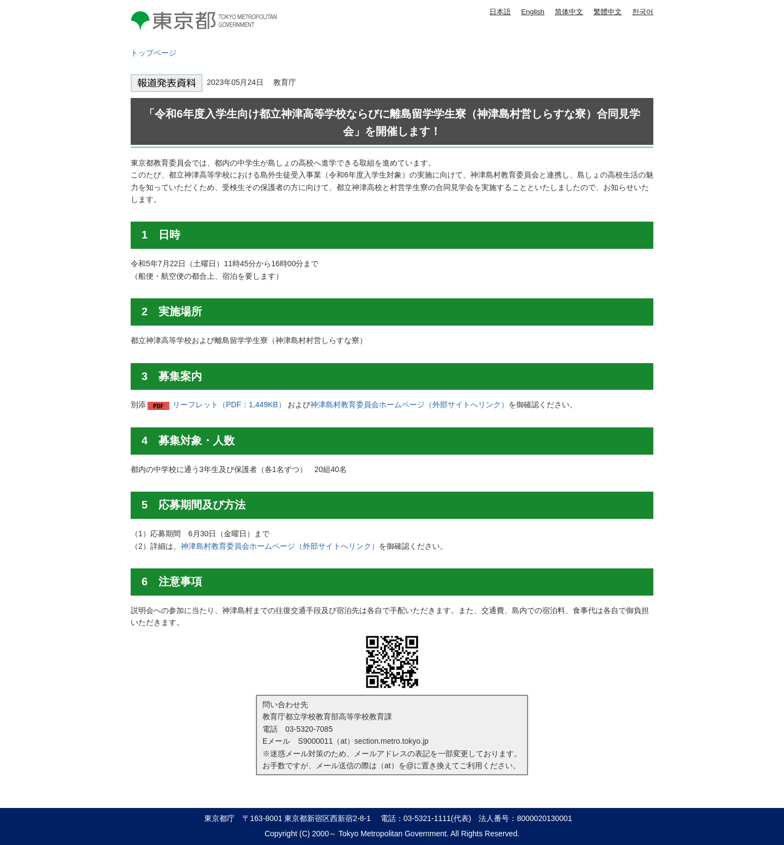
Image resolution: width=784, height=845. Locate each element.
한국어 (642, 12)
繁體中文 (607, 12)
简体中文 (569, 12)
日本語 (500, 12)
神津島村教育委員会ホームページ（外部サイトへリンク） (409, 404)
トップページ (153, 52)
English (532, 12)
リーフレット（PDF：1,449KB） (229, 404)
